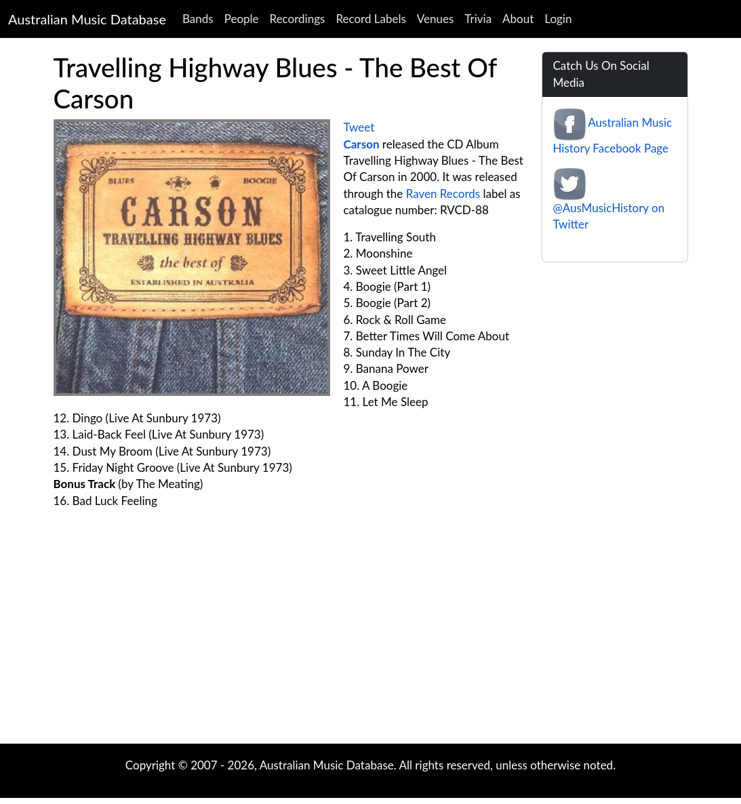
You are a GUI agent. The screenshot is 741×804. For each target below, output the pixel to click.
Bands (198, 19)
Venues (435, 19)
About (518, 19)
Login (558, 19)
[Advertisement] (371, 635)
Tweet (359, 127)
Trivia (478, 19)
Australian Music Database (87, 19)
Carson (362, 144)
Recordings (297, 19)
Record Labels (370, 19)
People (241, 19)
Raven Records (443, 193)
